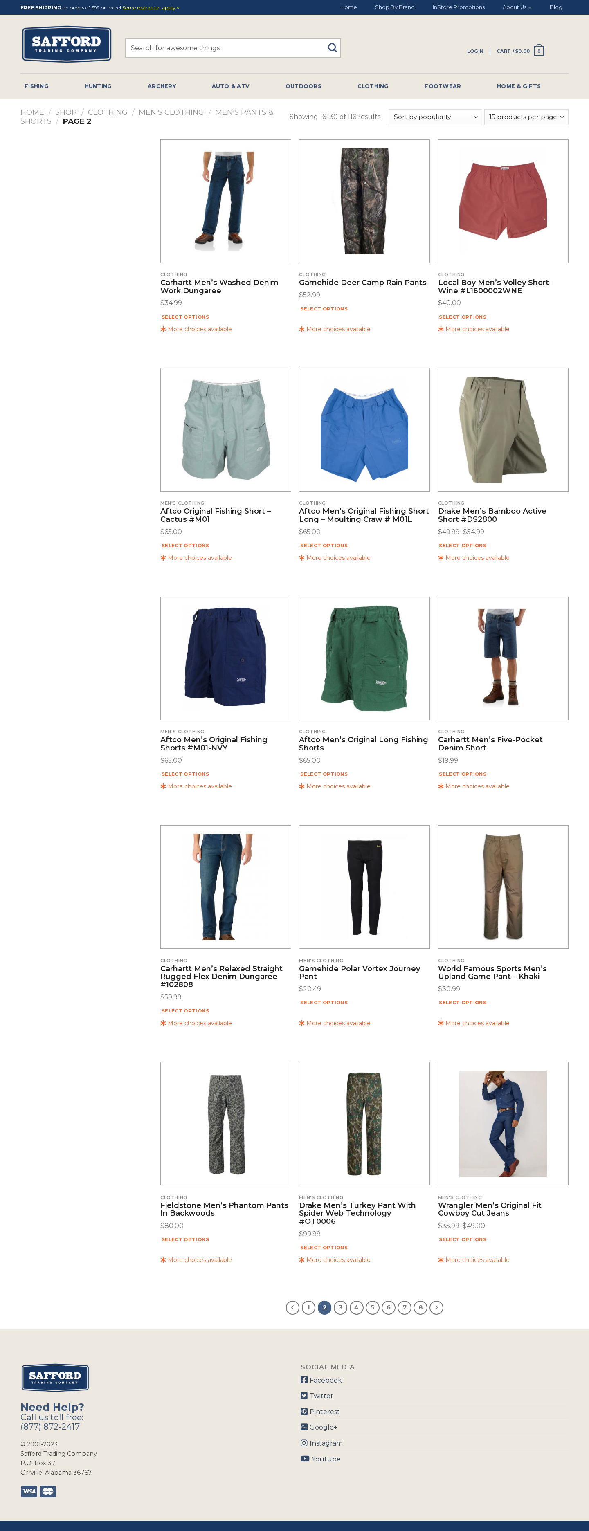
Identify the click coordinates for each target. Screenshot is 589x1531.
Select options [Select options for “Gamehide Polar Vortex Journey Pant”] (324, 1003)
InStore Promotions (459, 7)
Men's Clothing (171, 112)
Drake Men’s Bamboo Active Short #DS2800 (492, 515)
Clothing (373, 86)
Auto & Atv (231, 86)
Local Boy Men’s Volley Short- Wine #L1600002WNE (495, 287)
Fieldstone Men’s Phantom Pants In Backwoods (224, 1210)
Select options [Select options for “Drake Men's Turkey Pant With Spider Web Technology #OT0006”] (324, 1247)
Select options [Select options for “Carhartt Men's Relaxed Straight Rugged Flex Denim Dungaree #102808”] (185, 1011)
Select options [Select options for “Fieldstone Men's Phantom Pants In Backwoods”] (185, 1239)
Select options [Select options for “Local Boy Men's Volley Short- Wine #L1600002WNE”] (462, 317)
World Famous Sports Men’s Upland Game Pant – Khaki (492, 973)
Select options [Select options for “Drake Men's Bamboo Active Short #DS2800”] (462, 545)
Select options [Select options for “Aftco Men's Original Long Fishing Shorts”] (324, 774)
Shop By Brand (395, 7)
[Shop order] (435, 117)
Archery (162, 86)
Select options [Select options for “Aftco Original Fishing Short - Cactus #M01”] (185, 545)
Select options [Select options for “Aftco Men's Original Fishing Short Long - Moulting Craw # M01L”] (324, 545)
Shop (66, 112)
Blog (556, 7)
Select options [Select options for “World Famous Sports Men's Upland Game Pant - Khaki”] (462, 1003)
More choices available (196, 329)
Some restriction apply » (150, 8)
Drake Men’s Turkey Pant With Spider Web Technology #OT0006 (357, 1214)
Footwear (443, 86)
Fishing (37, 86)
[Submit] (335, 44)
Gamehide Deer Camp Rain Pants (363, 283)
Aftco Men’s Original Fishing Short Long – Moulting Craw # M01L (364, 515)
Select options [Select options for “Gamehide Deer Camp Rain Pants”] (324, 309)
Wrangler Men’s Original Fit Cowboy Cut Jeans (490, 1210)
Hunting (98, 86)
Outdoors (303, 86)
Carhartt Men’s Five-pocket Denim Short (490, 744)
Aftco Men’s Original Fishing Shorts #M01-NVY (214, 744)
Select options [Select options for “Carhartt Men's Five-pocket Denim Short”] (462, 774)
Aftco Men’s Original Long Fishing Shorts (363, 744)
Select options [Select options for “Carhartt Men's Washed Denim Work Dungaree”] (185, 317)
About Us (517, 7)
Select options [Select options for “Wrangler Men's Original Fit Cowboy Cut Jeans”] (462, 1239)
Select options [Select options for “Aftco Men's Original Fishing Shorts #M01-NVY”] (185, 774)
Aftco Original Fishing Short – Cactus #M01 (215, 515)
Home (348, 7)
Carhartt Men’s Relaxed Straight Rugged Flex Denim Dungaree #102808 (221, 977)
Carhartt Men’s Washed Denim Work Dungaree (219, 287)
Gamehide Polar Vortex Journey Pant (359, 973)
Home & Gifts (519, 86)
